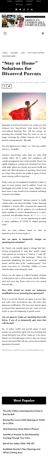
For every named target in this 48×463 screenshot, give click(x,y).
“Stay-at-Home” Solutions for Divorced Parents (21, 69)
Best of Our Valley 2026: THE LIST (18, 443)
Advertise (18, 1)
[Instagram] (28, 9)
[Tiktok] (24, 9)
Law (23, 53)
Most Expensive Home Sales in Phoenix (21, 428)
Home (9, 1)
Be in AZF (19, 4)
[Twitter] (20, 9)
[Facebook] (16, 9)
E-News (29, 4)
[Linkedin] (32, 9)
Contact (29, 1)
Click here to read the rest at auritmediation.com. (23, 350)
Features (14, 53)
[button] (4, 86)
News (38, 1)
